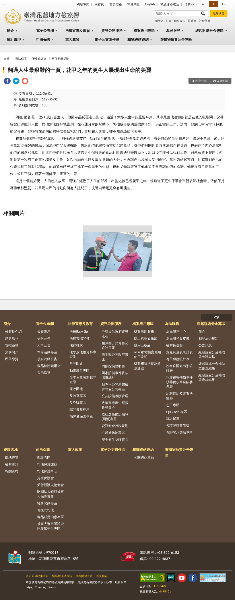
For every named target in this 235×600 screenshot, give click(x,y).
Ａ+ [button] (223, 4)
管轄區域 (11, 345)
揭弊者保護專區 (81, 416)
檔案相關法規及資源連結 (147, 366)
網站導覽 (83, 4)
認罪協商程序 (79, 409)
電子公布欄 (45, 30)
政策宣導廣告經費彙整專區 (115, 405)
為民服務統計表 (177, 359)
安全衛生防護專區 (115, 439)
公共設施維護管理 (115, 396)
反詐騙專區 (78, 402)
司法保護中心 (47, 471)
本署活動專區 (47, 352)
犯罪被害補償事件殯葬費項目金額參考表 (179, 381)
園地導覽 (11, 457)
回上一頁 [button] (201, 81)
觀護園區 (43, 457)
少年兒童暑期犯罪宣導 (83, 379)
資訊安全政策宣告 (37, 576)
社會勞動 (204, 21)
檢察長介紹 (13, 331)
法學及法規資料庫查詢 (83, 354)
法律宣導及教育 (77, 30)
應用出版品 (142, 345)
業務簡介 (11, 352)
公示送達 (43, 373)
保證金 (158, 21)
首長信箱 (115, 4)
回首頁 (99, 4)
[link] (7, 81)
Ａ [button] (213, 4)
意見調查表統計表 (179, 352)
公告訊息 (205, 345)
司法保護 (43, 39)
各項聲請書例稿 (177, 425)
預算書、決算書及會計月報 (115, 345)
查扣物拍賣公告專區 (176, 39)
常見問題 (133, 4)
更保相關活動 (60, 58)
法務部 (189, 4)
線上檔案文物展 (145, 338)
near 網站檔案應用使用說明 (147, 354)
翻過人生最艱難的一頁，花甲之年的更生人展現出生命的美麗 (79, 70)
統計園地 (14, 39)
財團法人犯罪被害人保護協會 (50, 494)
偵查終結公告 (47, 359)
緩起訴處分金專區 (209, 30)
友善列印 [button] (223, 81)
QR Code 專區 (176, 412)
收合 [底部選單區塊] (217, 317)
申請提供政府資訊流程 (115, 333)
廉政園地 (76, 389)
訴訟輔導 (172, 419)
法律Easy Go (79, 331)
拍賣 (168, 21)
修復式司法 (45, 510)
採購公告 (43, 338)
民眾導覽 (11, 359)
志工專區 (172, 405)
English (150, 4)
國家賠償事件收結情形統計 (115, 375)
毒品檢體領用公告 (50, 366)
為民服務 (173, 30)
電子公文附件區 (107, 39)
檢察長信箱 (174, 345)
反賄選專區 (78, 396)
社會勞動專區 (47, 503)
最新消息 (43, 331)
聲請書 (192, 21)
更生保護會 (39, 58)
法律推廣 (76, 345)
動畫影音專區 (79, 370)
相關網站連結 (138, 39)
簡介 (10, 30)
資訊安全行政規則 (115, 426)
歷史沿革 (11, 338)
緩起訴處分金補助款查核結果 (211, 377)
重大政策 (72, 39)
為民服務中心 (176, 331)
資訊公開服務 (111, 30)
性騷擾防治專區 (113, 433)
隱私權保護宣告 (62, 576)
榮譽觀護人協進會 (50, 485)
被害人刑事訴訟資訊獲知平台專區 (50, 526)
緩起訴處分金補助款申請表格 (211, 354)
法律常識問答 (79, 338)
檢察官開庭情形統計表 (179, 368)
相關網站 (11, 471)
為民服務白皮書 (177, 338)
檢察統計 (11, 464)
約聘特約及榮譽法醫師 (179, 395)
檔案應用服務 (144, 331)
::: (3, 3)
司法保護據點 (47, 464)
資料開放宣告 (84, 576)
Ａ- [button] (203, 4)
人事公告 (43, 345)
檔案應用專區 (144, 30)
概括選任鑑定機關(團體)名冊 (115, 416)
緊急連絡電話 (169, 4)
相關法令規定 (208, 338)
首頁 (7, 58)
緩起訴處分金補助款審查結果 (211, 366)
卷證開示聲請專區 (179, 432)
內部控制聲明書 (113, 366)
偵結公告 (179, 21)
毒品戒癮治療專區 (50, 517)
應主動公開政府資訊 (115, 356)
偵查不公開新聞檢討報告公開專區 (115, 386)
